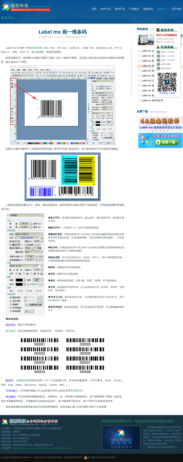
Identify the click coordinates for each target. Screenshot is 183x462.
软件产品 (106, 9)
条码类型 (35, 47)
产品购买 (134, 9)
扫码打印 (78, 390)
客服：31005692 (165, 56)
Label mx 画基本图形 (152, 95)
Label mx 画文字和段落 (154, 75)
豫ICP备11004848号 (73, 457)
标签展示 (148, 9)
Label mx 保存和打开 (152, 100)
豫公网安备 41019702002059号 (100, 457)
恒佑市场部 (163, 64)
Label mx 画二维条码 (152, 70)
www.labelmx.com (22, 448)
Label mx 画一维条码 (152, 65)
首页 (94, 9)
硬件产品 (120, 9)
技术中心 (162, 9)
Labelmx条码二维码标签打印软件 (48, 457)
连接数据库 (22, 380)
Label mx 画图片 (150, 90)
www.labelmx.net (62, 448)
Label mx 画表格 (150, 85)
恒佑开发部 (163, 68)
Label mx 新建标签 (151, 60)
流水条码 (10, 331)
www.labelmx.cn (42, 448)
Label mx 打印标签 (151, 80)
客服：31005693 (165, 60)
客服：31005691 (165, 52)
